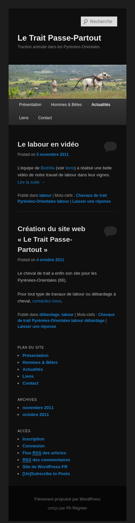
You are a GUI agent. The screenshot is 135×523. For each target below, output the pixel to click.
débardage (49, 314)
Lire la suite (31, 182)
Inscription (33, 438)
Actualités (100, 104)
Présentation (30, 104)
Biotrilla (48, 167)
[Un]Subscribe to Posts (46, 473)
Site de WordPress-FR (44, 466)
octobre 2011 (35, 414)
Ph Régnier (76, 508)
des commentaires (46, 460)
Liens (24, 118)
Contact (45, 118)
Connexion (33, 445)
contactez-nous (46, 300)
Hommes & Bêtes (66, 104)
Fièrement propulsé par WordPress (68, 499)
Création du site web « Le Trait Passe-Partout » (51, 239)
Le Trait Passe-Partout (59, 37)
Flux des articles (44, 453)
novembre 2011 (38, 407)
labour (45, 195)
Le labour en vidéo (48, 144)
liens (69, 167)
